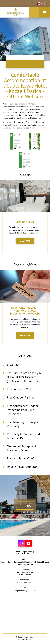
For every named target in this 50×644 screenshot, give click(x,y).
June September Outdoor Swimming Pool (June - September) (22, 410)
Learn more (42, 128)
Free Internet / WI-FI (20, 389)
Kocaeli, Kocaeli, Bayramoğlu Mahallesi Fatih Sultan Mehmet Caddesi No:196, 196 (25, 563)
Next (29, 254)
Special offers (25, 264)
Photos (25, 505)
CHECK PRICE (25, 241)
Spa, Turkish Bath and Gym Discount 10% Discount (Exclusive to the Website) (24, 377)
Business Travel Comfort (22, 458)
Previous (20, 254)
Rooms (25, 174)
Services (25, 355)
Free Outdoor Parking (21, 397)
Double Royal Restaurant (23, 467)
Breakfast (13, 364)
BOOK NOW (25, 335)
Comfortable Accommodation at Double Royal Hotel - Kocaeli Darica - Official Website (25, 85)
